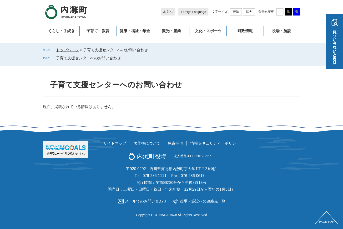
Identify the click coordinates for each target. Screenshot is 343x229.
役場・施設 (281, 31)
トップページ (67, 50)
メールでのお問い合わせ (146, 201)
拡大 (249, 12)
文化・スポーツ (208, 31)
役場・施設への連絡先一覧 (203, 201)
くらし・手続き (61, 31)
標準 (236, 12)
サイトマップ (114, 143)
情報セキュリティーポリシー (215, 143)
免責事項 (175, 143)
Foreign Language (193, 12)
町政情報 (245, 31)
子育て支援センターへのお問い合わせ (88, 58)
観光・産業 (171, 31)
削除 (124, 58)
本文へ (167, 12)
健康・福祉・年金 (135, 31)
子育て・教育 (97, 31)
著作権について (147, 143)
